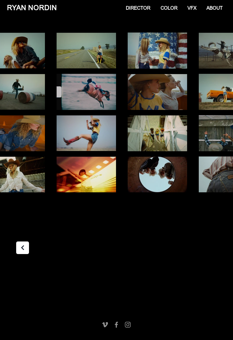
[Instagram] (128, 325)
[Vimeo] (105, 325)
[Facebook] (116, 325)
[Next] (22, 247)
